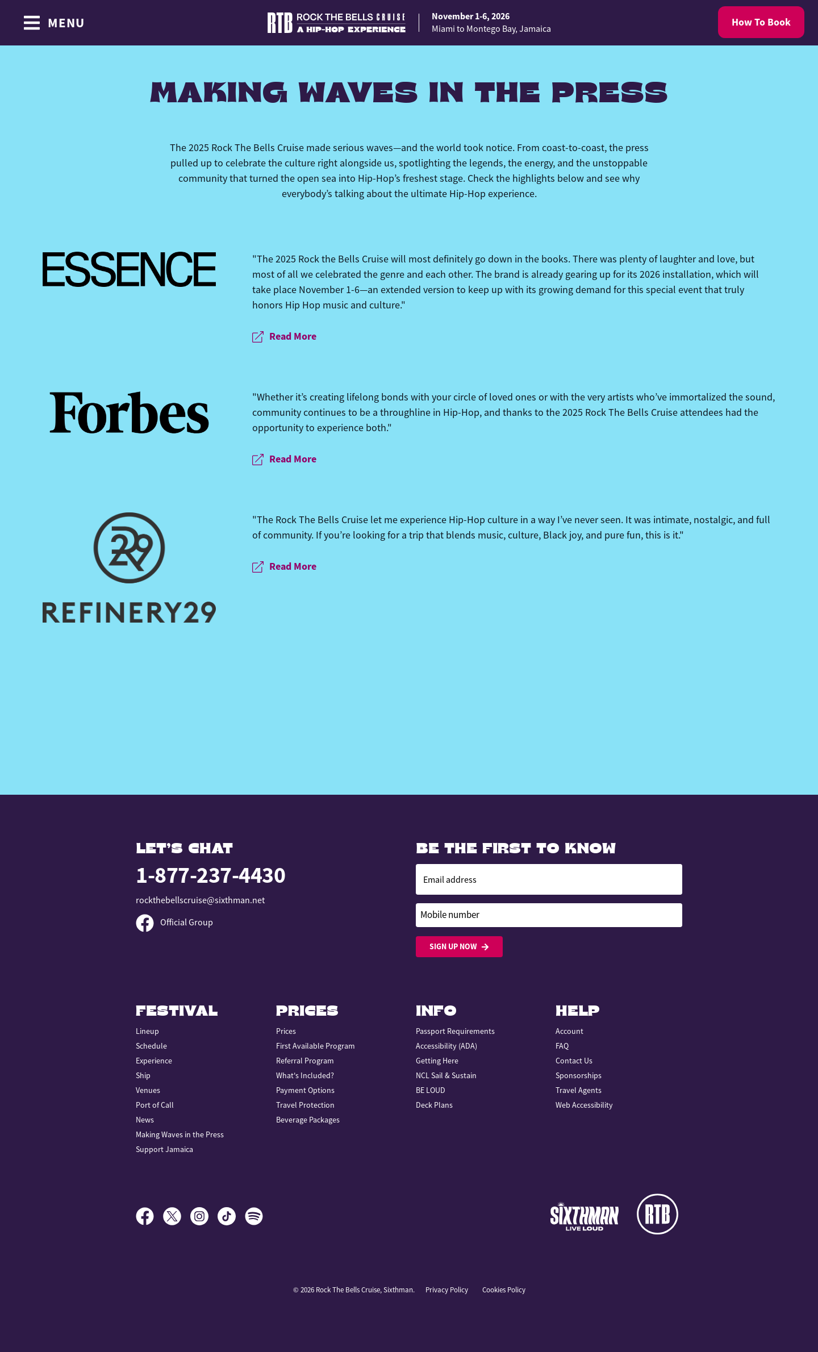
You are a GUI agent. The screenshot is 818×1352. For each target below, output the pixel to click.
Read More (284, 336)
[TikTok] (231, 1216)
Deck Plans (434, 1105)
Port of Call (155, 1105)
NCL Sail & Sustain (446, 1075)
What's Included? (305, 1075)
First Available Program (315, 1046)
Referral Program (305, 1060)
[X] (176, 1216)
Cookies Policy (503, 1290)
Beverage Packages (308, 1120)
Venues (148, 1090)
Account (569, 1031)
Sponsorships (579, 1075)
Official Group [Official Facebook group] (174, 922)
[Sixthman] (584, 1215)
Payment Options (305, 1090)
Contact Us (574, 1060)
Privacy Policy (446, 1290)
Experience (154, 1060)
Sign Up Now (459, 947)
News (145, 1120)
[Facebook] (149, 1216)
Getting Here (437, 1060)
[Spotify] (254, 1216)
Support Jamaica (164, 1149)
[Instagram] (204, 1216)
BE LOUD (430, 1090)
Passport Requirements (455, 1031)
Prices (286, 1031)
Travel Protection (305, 1105)
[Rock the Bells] (659, 1216)
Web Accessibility (584, 1105)
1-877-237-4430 (210, 875)
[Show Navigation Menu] (54, 23)
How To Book (761, 22)
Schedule (151, 1046)
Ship (143, 1075)
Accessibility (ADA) (446, 1046)
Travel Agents (579, 1090)
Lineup (147, 1031)
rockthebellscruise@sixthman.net (200, 900)
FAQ (562, 1046)
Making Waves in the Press (180, 1134)
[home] (409, 23)
